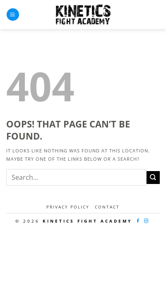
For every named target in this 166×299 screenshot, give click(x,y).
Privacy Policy (67, 207)
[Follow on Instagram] (147, 221)
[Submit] (153, 177)
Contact (107, 207)
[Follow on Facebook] (139, 221)
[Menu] (13, 14)
